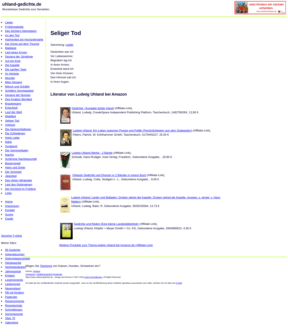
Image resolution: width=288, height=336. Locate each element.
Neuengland (12, 288)
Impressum (12, 206)
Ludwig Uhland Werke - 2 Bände (92, 152)
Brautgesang (13, 103)
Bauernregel (13, 163)
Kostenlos (58, 274)
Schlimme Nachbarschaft (21, 159)
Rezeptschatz (13, 305)
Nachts (9, 154)
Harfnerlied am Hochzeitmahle (24, 39)
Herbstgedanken (15, 267)
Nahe (8, 142)
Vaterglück (11, 322)
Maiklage (10, 48)
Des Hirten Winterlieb (18, 180)
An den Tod (12, 35)
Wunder (10, 78)
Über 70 (10, 318)
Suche (9, 214)
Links (8, 193)
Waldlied (10, 116)
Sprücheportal (14, 314)
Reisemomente (14, 301)
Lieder (9, 22)
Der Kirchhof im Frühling (20, 189)
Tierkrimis (46, 266)
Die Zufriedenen (15, 133)
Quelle (9, 218)
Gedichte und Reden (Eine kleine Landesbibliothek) (106, 224)
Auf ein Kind (12, 61)
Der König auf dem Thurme (22, 44)
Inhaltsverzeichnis (45, 274)
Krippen (10, 275)
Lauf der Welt (13, 112)
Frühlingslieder (14, 26)
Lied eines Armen (16, 52)
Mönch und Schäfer (17, 86)
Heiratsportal (13, 262)
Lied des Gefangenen (18, 184)
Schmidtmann (13, 309)
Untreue (10, 124)
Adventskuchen (15, 254)
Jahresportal (13, 271)
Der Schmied (13, 171)
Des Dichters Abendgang (21, 31)
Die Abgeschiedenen (18, 129)
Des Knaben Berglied (18, 99)
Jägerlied (11, 176)
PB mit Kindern (14, 292)
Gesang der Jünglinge (19, 56)
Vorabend (11, 146)
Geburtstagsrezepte (17, 258)
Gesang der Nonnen (18, 95)
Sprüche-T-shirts (11, 235)
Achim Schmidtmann (93, 277)
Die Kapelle (12, 65)
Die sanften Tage (15, 69)
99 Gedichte (12, 250)
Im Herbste (12, 73)
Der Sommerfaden (16, 150)
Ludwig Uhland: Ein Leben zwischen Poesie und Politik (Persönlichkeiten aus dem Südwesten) (132, 130)
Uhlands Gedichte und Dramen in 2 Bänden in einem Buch (109, 175)
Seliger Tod (12, 120)
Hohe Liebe (12, 137)
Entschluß (11, 107)
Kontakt (10, 210)
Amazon (36, 271)
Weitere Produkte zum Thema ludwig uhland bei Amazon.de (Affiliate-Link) (106, 245)
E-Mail (179, 283)
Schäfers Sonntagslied (19, 90)
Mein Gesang (13, 82)
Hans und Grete (15, 167)
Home (9, 201)
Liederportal (12, 284)
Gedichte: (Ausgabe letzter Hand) (93, 108)
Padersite (11, 297)
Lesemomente (14, 280)
